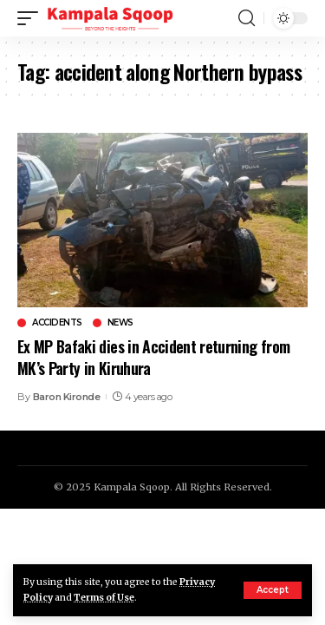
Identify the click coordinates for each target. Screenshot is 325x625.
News (120, 323)
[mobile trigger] (32, 18)
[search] (246, 18)
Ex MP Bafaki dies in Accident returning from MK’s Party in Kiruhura (153, 357)
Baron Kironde (67, 397)
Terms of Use (104, 597)
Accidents (57, 323)
